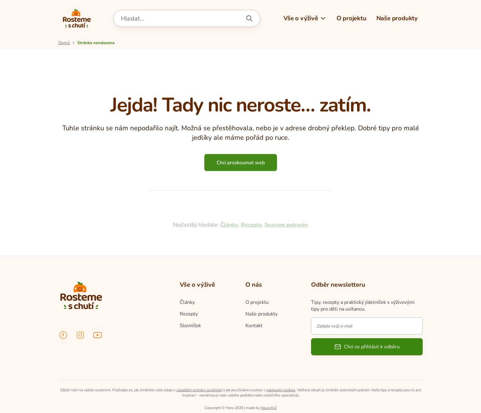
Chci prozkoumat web (241, 164)
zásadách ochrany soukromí (199, 390)
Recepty (251, 240)
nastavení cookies (280, 390)
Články (229, 240)
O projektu (257, 302)
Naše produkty (261, 314)
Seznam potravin (286, 240)
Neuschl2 (269, 407)
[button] (305, 18)
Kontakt (254, 325)
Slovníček (190, 325)
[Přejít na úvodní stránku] (64, 43)
